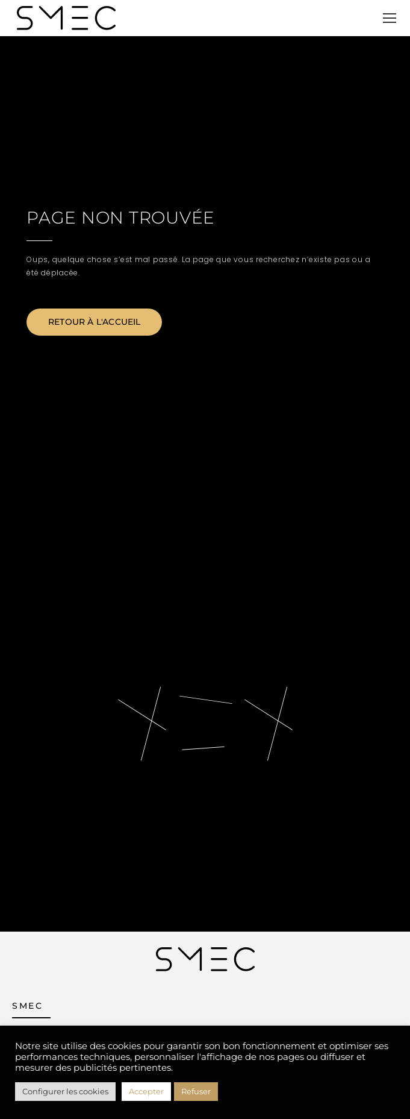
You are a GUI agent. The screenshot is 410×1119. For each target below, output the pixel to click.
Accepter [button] (146, 1091)
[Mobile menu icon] (389, 18)
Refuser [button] (196, 1091)
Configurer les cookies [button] (65, 1091)
